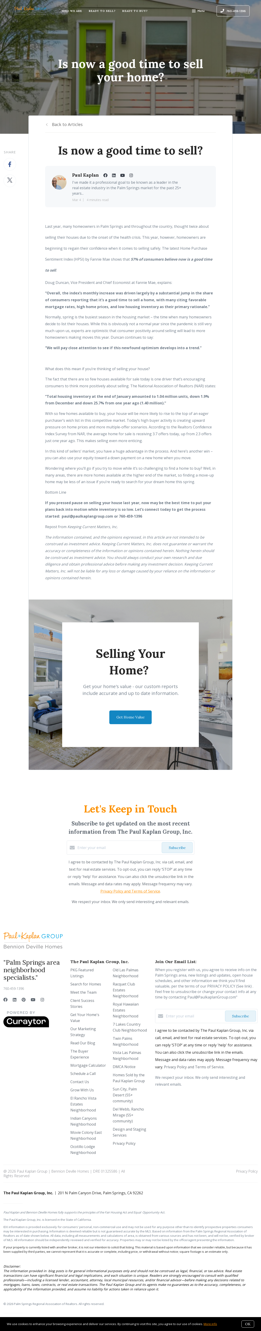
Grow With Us (82, 1090)
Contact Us (79, 1081)
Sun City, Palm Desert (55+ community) (125, 1095)
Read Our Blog (82, 1042)
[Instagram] (42, 999)
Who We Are (71, 11)
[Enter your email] (118, 847)
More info (210, 1324)
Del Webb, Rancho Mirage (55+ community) (128, 1115)
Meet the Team (83, 992)
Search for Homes (85, 984)
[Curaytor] (26, 1026)
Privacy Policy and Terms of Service (130, 891)
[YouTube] (33, 999)
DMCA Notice (124, 1066)
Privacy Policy (124, 1143)
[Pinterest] (24, 999)
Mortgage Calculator (88, 1065)
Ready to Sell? (102, 11)
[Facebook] (5, 999)
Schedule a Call (83, 1073)
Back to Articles (67, 124)
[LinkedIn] (14, 999)
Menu (198, 11)
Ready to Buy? (134, 11)
